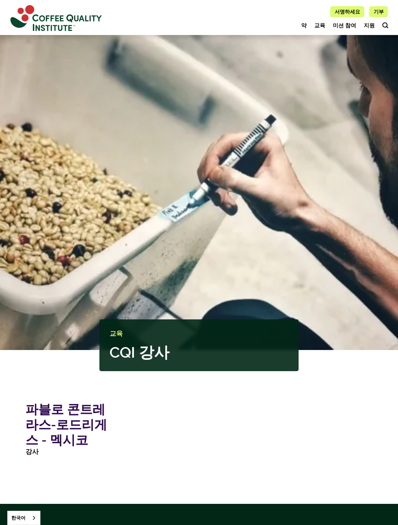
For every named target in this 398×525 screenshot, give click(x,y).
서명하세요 (347, 12)
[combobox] (23, 518)
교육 (319, 25)
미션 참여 (344, 25)
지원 (369, 25)
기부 (379, 12)
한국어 (18, 518)
